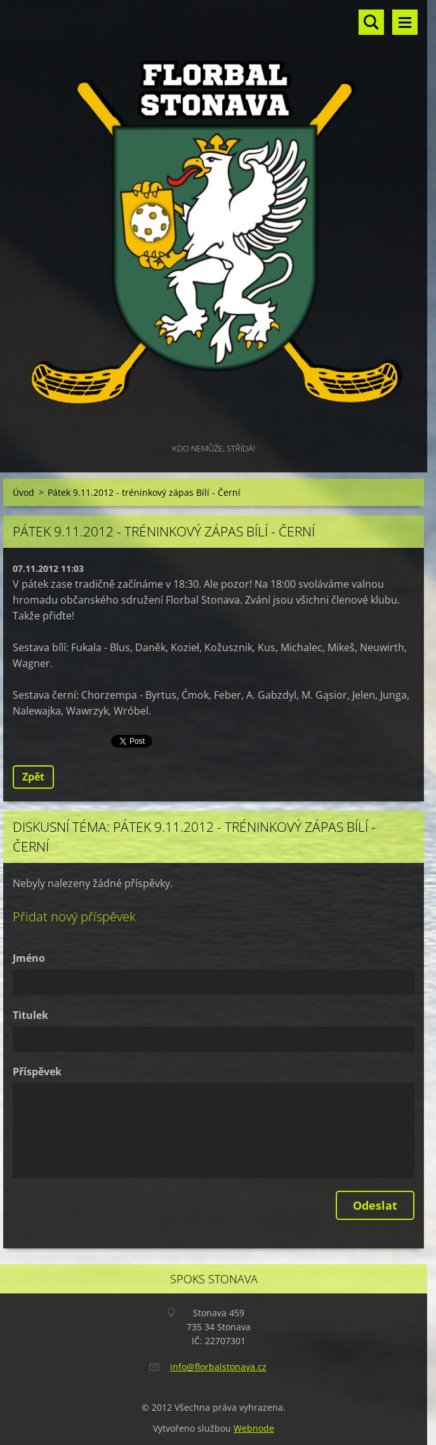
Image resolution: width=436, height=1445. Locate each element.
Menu (405, 22)
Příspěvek (37, 1072)
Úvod (23, 492)
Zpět (33, 777)
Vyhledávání (371, 22)
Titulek (30, 1015)
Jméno (29, 958)
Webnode (254, 1428)
